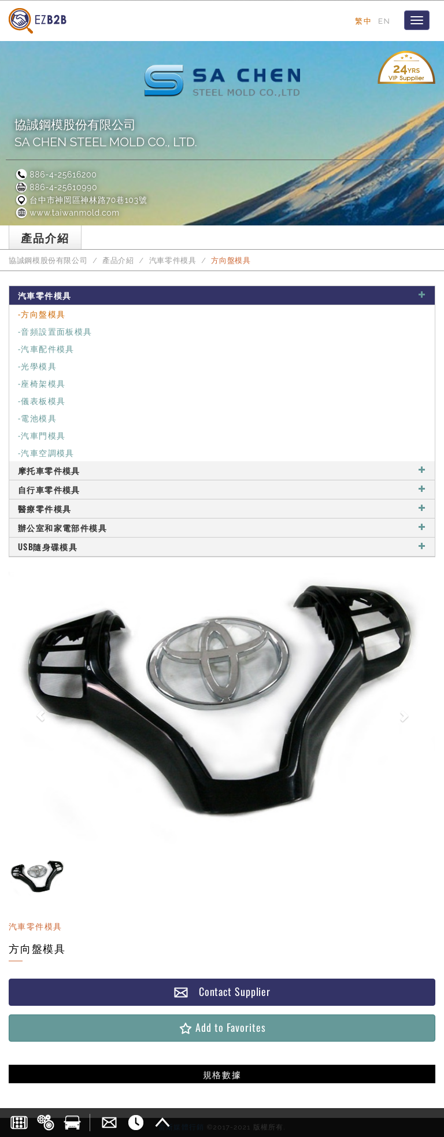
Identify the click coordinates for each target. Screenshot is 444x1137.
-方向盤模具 (41, 314)
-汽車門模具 (41, 435)
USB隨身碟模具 (222, 546)
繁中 (363, 20)
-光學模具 (37, 366)
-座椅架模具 (41, 383)
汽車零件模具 (173, 260)
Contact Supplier (222, 991)
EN (384, 20)
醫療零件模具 (222, 508)
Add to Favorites (221, 1027)
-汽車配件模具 (46, 348)
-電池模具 (37, 418)
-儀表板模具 (41, 400)
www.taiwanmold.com (67, 212)
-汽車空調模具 (46, 452)
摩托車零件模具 (222, 470)
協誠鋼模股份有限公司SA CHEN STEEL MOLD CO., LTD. (105, 133)
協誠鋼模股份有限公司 (48, 260)
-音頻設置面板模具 (55, 331)
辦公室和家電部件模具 (222, 527)
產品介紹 (118, 260)
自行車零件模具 (222, 489)
